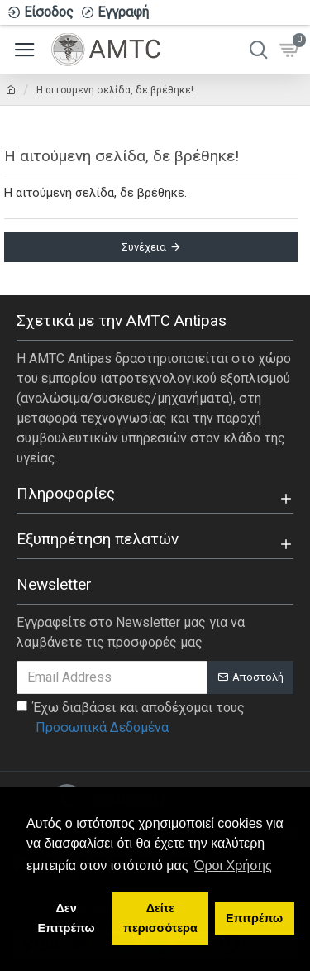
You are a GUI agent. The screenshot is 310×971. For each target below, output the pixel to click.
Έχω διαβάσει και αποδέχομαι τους (131, 719)
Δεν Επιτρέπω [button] (66, 918)
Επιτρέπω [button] (254, 918)
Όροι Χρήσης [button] (233, 866)
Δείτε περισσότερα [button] (160, 918)
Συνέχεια (144, 247)
